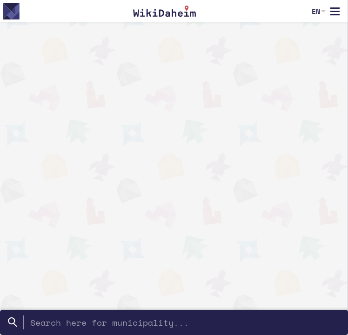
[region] (174, 178)
